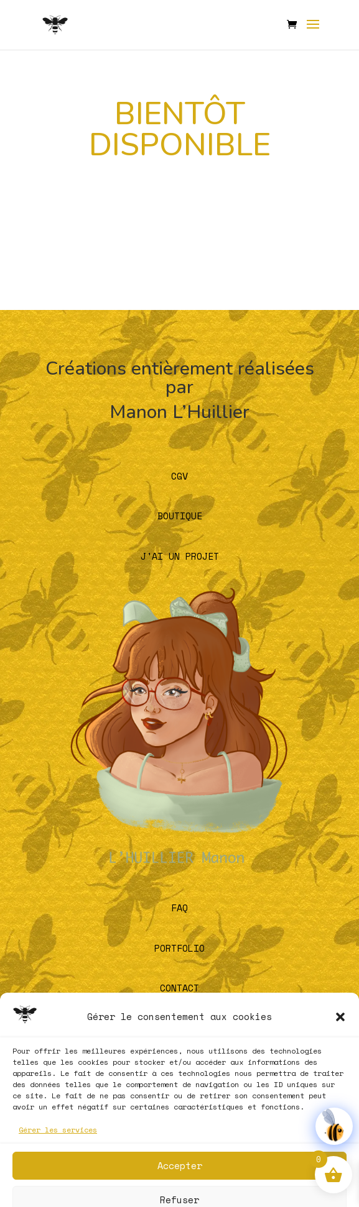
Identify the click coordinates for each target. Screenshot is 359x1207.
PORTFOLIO (179, 948)
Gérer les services (58, 1192)
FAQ (179, 907)
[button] (340, 1079)
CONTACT (179, 988)
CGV (179, 476)
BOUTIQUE (179, 515)
